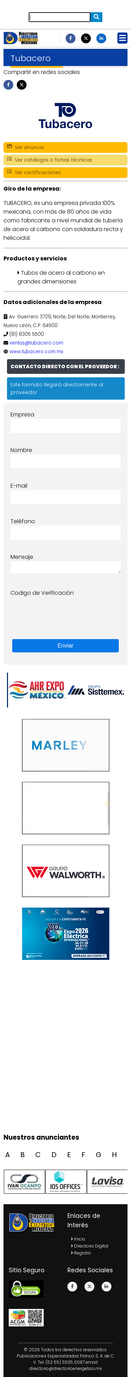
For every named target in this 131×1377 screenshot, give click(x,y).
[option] (95, 690)
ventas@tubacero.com (36, 343)
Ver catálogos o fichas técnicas (49, 160)
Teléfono (22, 521)
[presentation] (63, 610)
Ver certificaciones (34, 172)
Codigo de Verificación (42, 593)
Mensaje (21, 557)
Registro (81, 1253)
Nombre (21, 450)
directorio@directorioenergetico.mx (65, 1368)
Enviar (65, 646)
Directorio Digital (89, 1246)
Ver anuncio (25, 147)
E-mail (18, 486)
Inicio (78, 1239)
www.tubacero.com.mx (36, 351)
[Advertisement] (65, 1060)
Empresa (22, 414)
